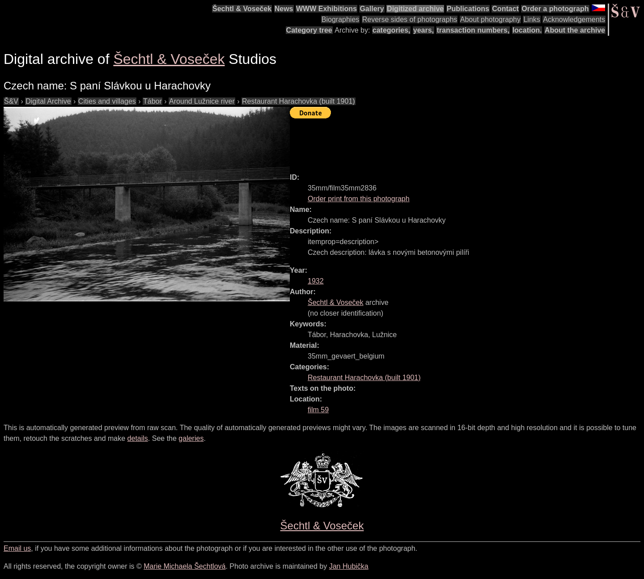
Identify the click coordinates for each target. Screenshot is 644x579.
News (284, 9)
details (137, 438)
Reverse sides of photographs (410, 19)
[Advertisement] (452, 142)
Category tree (309, 30)
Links (531, 19)
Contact (505, 9)
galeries (190, 438)
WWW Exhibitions (326, 9)
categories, (391, 30)
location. (527, 30)
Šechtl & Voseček (241, 9)
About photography (490, 19)
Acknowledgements (574, 19)
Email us (17, 548)
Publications (468, 9)
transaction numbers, (472, 30)
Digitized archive (415, 9)
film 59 (318, 410)
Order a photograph (555, 9)
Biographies (341, 19)
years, (423, 30)
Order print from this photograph (359, 199)
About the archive (575, 30)
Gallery (372, 9)
